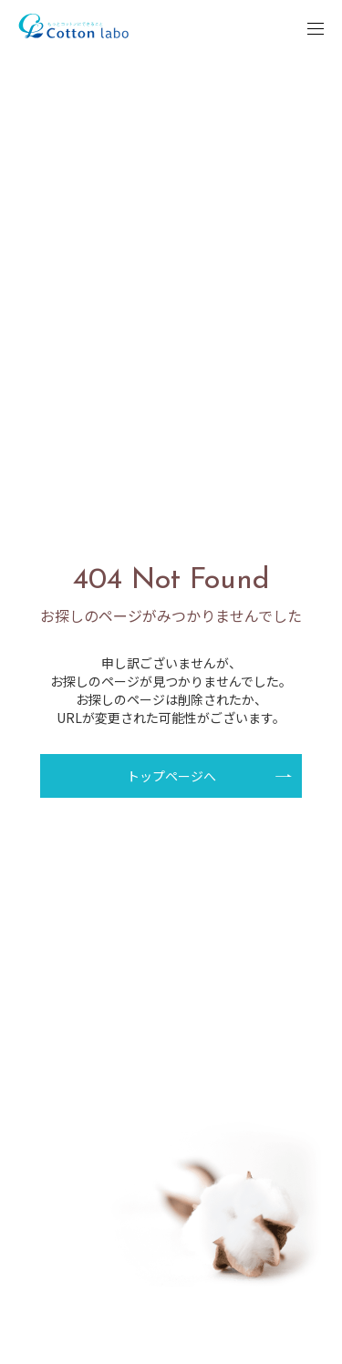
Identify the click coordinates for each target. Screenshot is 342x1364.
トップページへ (171, 776)
